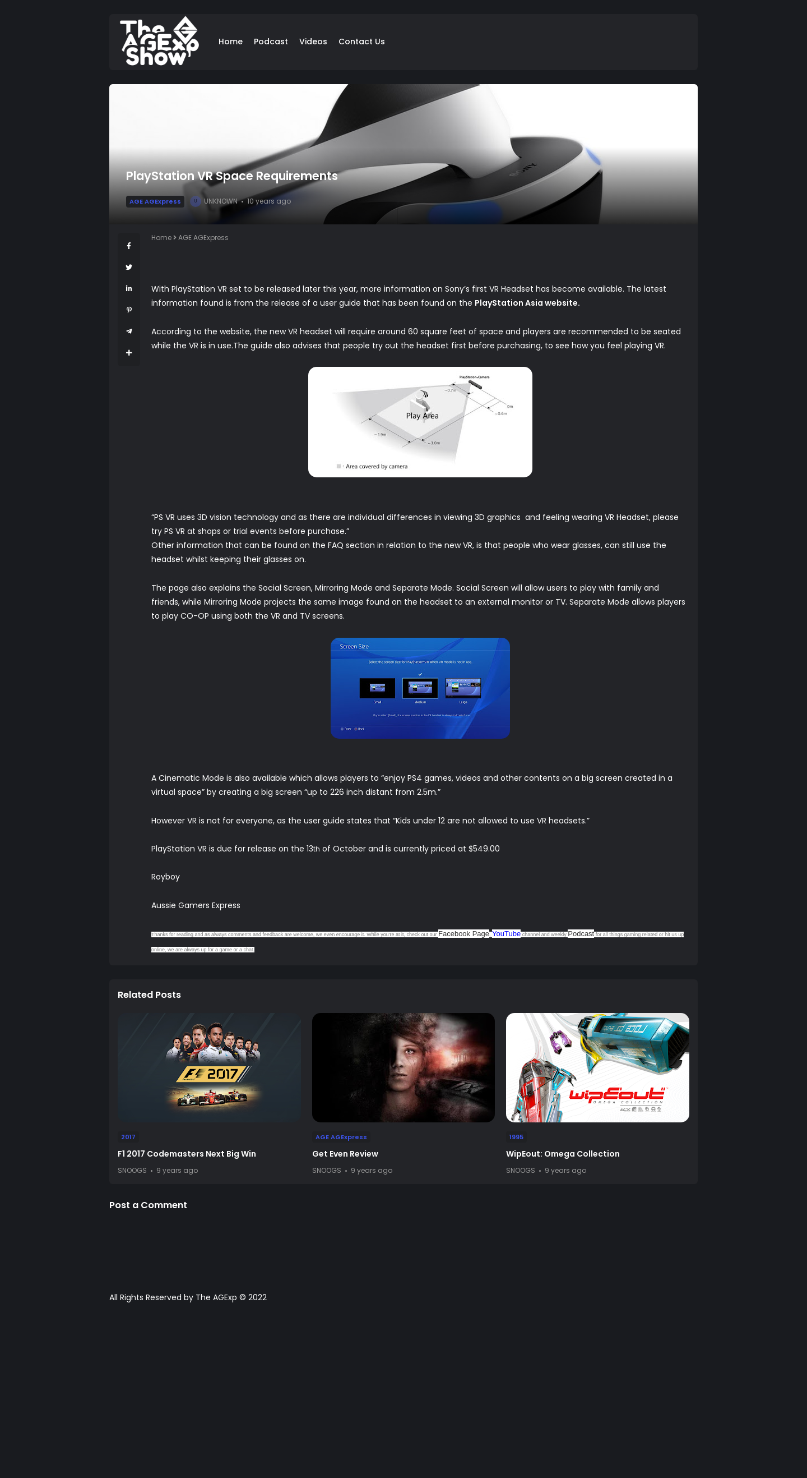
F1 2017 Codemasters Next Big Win (187, 1153)
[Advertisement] (403, 1396)
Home (231, 41)
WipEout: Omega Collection (563, 1153)
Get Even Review (345, 1153)
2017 (128, 1136)
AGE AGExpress (155, 201)
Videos (313, 41)
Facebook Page (463, 933)
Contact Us (361, 41)
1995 (516, 1136)
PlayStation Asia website (526, 303)
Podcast (271, 41)
